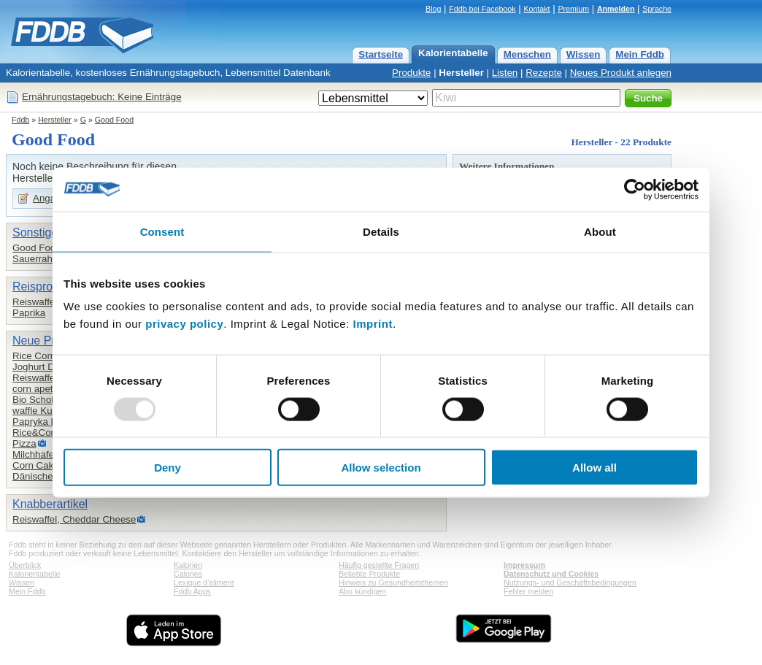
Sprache (656, 8)
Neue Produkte (51, 340)
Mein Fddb (639, 54)
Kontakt (536, 8)
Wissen (583, 54)
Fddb (20, 119)
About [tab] (600, 231)
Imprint (373, 324)
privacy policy (184, 324)
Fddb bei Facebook (482, 8)
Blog (433, 8)
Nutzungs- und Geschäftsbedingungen (570, 582)
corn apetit (35, 388)
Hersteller (461, 72)
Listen (505, 72)
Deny (167, 467)
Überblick (25, 565)
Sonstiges (38, 232)
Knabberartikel (50, 504)
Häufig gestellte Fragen (379, 565)
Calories (188, 573)
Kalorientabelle (453, 52)
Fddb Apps (192, 591)
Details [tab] (381, 231)
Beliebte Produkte (369, 573)
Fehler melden (528, 591)
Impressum (524, 565)
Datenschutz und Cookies (551, 573)
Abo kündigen (362, 591)
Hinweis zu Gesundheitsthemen (393, 582)
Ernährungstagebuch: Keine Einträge (102, 96)
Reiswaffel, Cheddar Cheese (74, 519)
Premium (573, 8)
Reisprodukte (46, 286)
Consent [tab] (162, 231)
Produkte (411, 72)
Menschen (527, 54)
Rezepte (544, 72)
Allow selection (380, 467)
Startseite (380, 54)
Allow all (594, 467)
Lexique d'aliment (204, 582)
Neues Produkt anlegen (620, 72)
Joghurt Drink (41, 366)
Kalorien (188, 565)
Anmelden (616, 8)
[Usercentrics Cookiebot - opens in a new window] (634, 189)
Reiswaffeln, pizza (51, 377)
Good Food (114, 119)
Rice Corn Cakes (49, 355)
